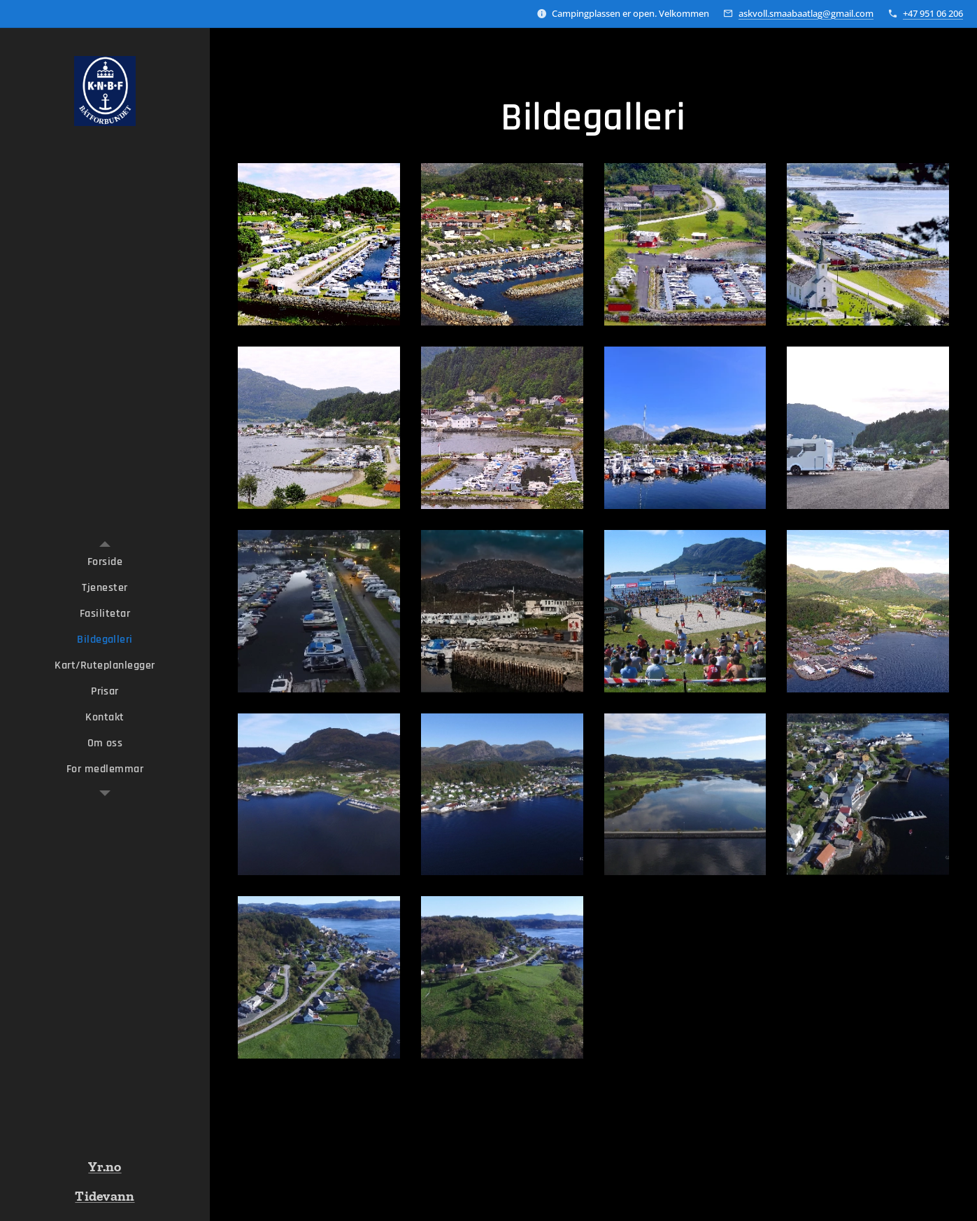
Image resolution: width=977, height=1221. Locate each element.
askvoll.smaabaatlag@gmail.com (806, 13)
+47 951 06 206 (933, 13)
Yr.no (104, 1166)
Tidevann (104, 1195)
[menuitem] (105, 562)
